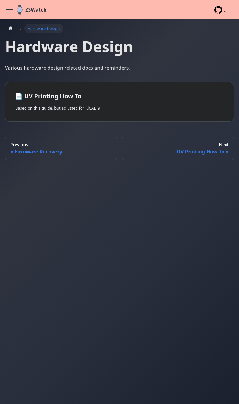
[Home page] (11, 28)
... (221, 10)
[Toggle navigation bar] (9, 9)
